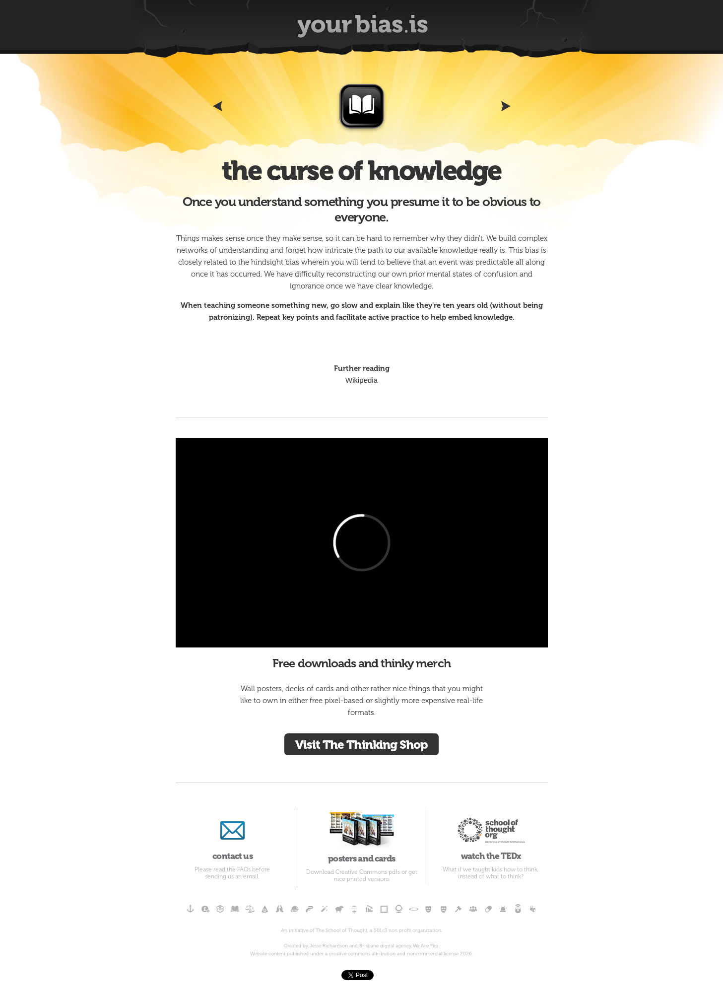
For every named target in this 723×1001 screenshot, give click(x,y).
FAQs (244, 869)
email (250, 876)
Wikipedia (361, 380)
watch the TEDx (490, 834)
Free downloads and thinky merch (361, 663)
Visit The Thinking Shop (361, 744)
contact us (233, 834)
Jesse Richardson (329, 946)
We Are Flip (425, 946)
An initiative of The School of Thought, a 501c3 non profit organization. (361, 930)
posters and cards (361, 835)
